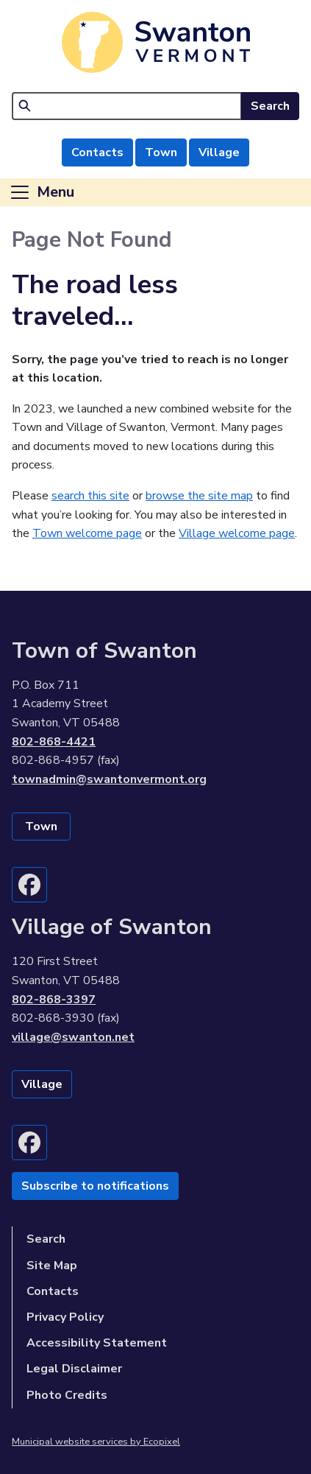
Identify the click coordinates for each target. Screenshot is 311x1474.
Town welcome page (87, 533)
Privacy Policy (65, 1317)
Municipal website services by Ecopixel (96, 1441)
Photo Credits (66, 1395)
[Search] (127, 106)
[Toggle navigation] (41, 192)
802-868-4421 (54, 742)
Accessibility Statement (96, 1343)
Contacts (97, 152)
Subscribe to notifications (95, 1186)
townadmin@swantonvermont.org (109, 779)
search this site (90, 496)
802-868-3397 (54, 1000)
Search (270, 106)
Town (161, 152)
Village (219, 152)
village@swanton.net (73, 1037)
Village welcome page (237, 533)
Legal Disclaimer (74, 1369)
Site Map (51, 1265)
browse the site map (199, 496)
